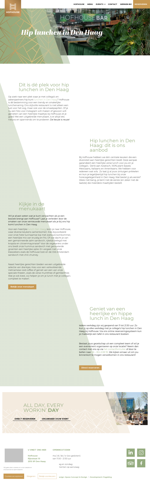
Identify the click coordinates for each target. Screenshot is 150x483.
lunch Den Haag (37, 229)
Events (99, 4)
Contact (112, 4)
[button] (104, 4)
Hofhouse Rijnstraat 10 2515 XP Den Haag (37, 459)
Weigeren (31, 476)
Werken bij (126, 4)
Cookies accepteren (14, 476)
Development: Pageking (101, 477)
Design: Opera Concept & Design (72, 477)
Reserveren (141, 4)
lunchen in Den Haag (45, 99)
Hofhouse (79, 4)
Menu (90, 4)
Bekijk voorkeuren (47, 476)
